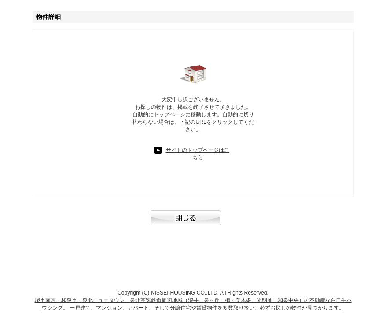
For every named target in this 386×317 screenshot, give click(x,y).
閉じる (193, 222)
